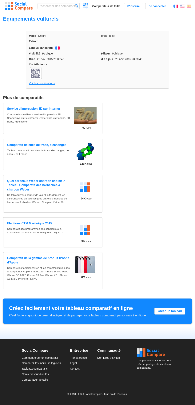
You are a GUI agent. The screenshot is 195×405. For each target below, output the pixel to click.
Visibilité (34, 53)
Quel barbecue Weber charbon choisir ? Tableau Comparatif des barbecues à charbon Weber (36, 185)
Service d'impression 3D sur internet (33, 108)
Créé (32, 59)
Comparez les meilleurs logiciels (41, 363)
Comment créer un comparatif (40, 357)
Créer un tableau (170, 311)
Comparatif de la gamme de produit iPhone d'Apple (38, 260)
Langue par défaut (41, 47)
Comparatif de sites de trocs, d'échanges (36, 144)
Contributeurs (38, 64)
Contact (75, 368)
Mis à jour (107, 59)
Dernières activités (108, 357)
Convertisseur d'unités (35, 374)
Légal (73, 363)
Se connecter (157, 6)
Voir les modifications (42, 83)
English (182, 6)
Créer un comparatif (86, 6)
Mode (32, 35)
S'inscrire (133, 6)
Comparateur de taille (106, 6)
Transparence (78, 357)
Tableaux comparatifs (35, 368)
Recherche (76, 6)
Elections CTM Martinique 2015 (29, 223)
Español (189, 6)
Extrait (33, 41)
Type (104, 35)
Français (175, 6)
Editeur (105, 53)
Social (155, 352)
